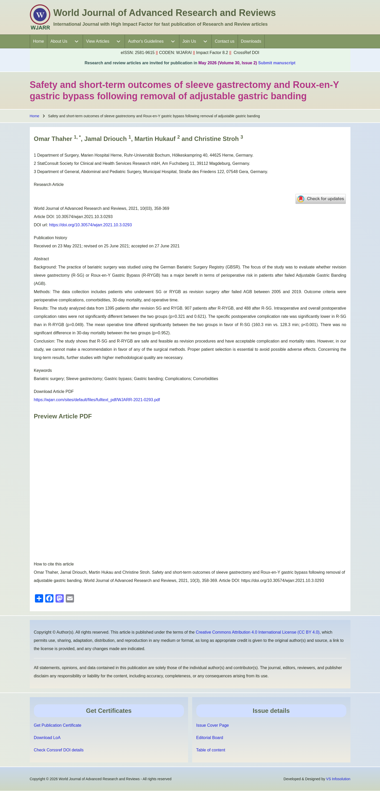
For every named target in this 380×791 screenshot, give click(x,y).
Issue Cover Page (212, 725)
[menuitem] (38, 41)
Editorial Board (209, 737)
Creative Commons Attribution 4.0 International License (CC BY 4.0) (258, 632)
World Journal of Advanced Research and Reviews (164, 12)
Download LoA (47, 737)
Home (34, 116)
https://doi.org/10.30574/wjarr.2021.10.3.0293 (90, 225)
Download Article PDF (54, 391)
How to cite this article (54, 564)
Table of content (210, 750)
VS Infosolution (338, 779)
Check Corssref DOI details (59, 750)
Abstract (41, 259)
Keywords (43, 370)
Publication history (50, 238)
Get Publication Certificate (57, 725)
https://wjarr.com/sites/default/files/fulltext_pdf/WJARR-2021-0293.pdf (97, 400)
